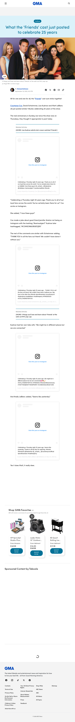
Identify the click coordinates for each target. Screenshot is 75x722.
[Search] (69, 3)
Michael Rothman (22, 89)
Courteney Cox (16, 105)
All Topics (39, 700)
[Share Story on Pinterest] (54, 89)
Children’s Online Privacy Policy (10, 704)
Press (22, 700)
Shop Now (16, 551)
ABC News (39, 689)
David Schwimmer (33, 301)
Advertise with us (10, 708)
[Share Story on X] (50, 89)
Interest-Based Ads (27, 691)
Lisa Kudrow (32, 388)
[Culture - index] (37, 21)
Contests (7, 686)
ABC (37, 693)
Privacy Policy (9, 693)
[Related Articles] (37, 128)
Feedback (24, 703)
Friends (38, 98)
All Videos (39, 696)
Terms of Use (9, 689)
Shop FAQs (39, 686)
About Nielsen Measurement (24, 695)
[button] (6, 3)
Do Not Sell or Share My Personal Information (11, 698)
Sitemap (54, 686)
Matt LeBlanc (32, 457)
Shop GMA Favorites (20, 509)
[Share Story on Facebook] (45, 89)
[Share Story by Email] (58, 89)
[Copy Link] (63, 89)
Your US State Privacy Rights (27, 686)
